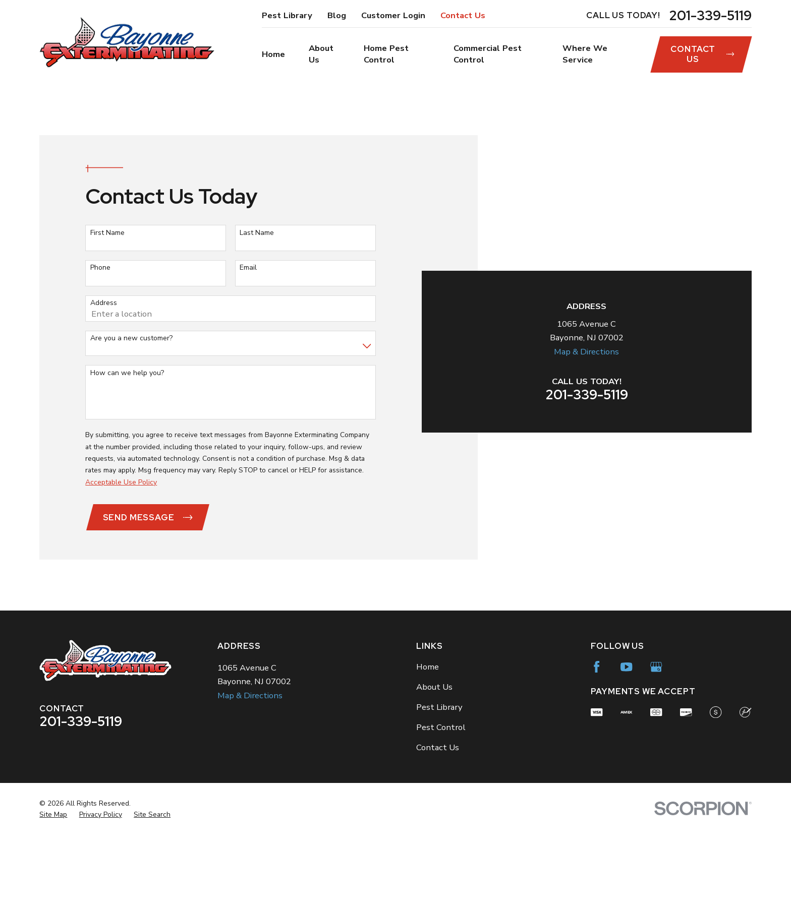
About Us (434, 762)
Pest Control (441, 803)
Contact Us (462, 15)
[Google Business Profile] (656, 742)
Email (248, 306)
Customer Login (393, 15)
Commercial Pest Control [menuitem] (488, 54)
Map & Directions (586, 224)
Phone (100, 306)
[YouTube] (626, 742)
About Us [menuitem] (321, 54)
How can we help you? (127, 411)
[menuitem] (53, 890)
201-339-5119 (710, 15)
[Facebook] (596, 742)
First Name (107, 271)
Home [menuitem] (273, 54)
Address (103, 341)
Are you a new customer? (131, 376)
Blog (336, 15)
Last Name (257, 271)
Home (427, 742)
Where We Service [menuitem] (584, 54)
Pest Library (287, 15)
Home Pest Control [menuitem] (386, 54)
